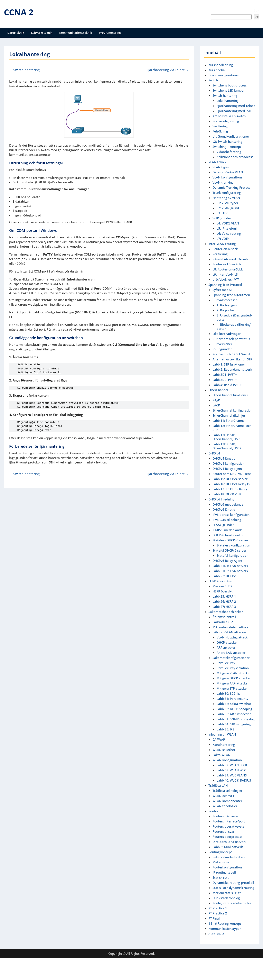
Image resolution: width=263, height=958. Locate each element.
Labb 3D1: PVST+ (225, 374)
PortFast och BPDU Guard (231, 354)
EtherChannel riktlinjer (229, 415)
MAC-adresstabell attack (230, 627)
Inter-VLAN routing (222, 244)
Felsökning (220, 131)
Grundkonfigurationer (224, 75)
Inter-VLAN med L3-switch (231, 259)
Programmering (110, 33)
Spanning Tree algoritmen (231, 295)
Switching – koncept (227, 147)
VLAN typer (221, 167)
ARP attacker (226, 647)
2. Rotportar (225, 310)
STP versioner (222, 344)
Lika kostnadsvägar (227, 334)
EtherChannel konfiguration (232, 410)
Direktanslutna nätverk (229, 842)
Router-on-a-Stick (225, 249)
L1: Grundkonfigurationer (231, 136)
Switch (213, 80)
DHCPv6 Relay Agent (227, 561)
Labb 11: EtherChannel (229, 420)
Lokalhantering (227, 101)
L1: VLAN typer (227, 203)
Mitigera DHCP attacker (234, 678)
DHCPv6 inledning (221, 499)
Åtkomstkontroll (224, 617)
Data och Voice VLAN (228, 172)
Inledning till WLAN (222, 734)
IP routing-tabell (224, 872)
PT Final (214, 918)
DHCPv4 (214, 453)
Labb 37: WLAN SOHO (232, 765)
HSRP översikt (223, 591)
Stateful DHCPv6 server (229, 550)
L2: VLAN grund (228, 208)
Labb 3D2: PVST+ (225, 380)
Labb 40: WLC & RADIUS (234, 780)
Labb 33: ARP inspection (234, 714)
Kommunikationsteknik (75, 33)
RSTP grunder (222, 349)
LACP (216, 405)
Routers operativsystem (230, 826)
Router (213, 811)
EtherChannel (218, 390)
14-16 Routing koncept (224, 923)
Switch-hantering (225, 95)
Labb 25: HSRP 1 (224, 596)
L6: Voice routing (229, 233)
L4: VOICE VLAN (228, 223)
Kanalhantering (224, 745)
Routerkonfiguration (227, 867)
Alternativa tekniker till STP (232, 359)
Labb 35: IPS (225, 729)
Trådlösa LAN (218, 785)
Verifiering (220, 126)
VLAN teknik (217, 162)
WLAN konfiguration (227, 760)
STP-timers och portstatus (231, 339)
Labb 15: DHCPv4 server (230, 479)
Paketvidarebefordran (229, 857)
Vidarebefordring (229, 152)
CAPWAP (219, 739)
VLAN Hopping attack (232, 637)
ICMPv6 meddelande (228, 530)
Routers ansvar (223, 831)
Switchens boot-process (230, 85)
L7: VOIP (223, 239)
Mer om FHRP (222, 586)
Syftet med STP (223, 290)
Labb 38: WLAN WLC (231, 770)
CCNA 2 (18, 12)
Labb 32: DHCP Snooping (234, 709)
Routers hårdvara (225, 816)
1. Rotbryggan (227, 305)
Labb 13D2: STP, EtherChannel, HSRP (227, 446)
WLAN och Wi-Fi (224, 796)
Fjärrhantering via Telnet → (168, 70)
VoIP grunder (222, 218)
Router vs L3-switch (227, 264)
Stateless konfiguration (233, 545)
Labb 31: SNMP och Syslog (235, 719)
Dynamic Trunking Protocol (232, 187)
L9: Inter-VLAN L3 (225, 274)
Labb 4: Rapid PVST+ (227, 385)
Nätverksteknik (41, 33)
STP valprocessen (225, 300)
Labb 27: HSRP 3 (224, 607)
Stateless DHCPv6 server (230, 540)
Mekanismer (222, 862)
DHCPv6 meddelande (228, 504)
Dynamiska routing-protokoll (233, 883)
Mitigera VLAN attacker (234, 673)
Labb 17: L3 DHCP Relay (230, 489)
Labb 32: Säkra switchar (234, 704)
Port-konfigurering (226, 121)
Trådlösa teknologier (227, 791)
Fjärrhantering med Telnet (236, 106)
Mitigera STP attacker (232, 688)
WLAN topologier (225, 806)
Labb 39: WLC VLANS (232, 775)
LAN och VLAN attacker (229, 632)
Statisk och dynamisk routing (233, 888)
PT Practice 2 (217, 913)
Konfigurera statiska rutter (232, 903)
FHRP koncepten (220, 581)
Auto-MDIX (216, 934)
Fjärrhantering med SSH (234, 111)
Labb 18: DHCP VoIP (227, 494)
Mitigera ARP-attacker (233, 683)
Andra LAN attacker (231, 653)
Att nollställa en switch (229, 116)
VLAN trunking (223, 182)
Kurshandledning (220, 65)
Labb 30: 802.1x (228, 693)
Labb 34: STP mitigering (234, 724)
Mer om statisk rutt (227, 893)
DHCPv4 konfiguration (228, 463)
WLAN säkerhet (224, 750)
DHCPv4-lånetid (224, 458)
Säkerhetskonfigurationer (231, 658)
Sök (256, 10)
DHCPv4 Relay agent (227, 469)
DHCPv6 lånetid (224, 509)
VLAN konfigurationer (228, 177)
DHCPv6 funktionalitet (229, 535)
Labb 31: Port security (232, 699)
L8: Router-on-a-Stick (228, 269)
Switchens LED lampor (229, 90)
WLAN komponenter (227, 801)
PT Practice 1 (217, 908)
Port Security (226, 663)
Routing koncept (220, 852)
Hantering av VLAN (226, 198)
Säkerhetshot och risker (225, 612)
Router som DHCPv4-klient (232, 474)
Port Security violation (233, 668)
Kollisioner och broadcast (235, 157)
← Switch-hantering (24, 70)
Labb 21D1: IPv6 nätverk (230, 566)
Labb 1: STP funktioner (229, 364)
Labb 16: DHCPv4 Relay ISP (232, 484)
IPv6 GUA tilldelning (227, 520)
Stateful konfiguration (232, 555)
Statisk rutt (221, 877)
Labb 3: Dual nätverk (228, 847)
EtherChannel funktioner (230, 395)
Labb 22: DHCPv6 (225, 576)
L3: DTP (222, 213)
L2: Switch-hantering (227, 141)
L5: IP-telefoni (227, 228)
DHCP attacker (227, 642)
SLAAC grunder (223, 525)
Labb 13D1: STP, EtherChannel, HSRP (227, 437)
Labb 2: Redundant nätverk (232, 369)
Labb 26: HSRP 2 (224, 601)
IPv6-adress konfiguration (231, 515)
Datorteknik (15, 33)
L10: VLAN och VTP (226, 279)
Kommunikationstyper (224, 929)
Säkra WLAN (222, 755)
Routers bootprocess (227, 837)
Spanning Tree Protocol (225, 285)
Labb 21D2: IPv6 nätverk (230, 571)
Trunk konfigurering (227, 193)
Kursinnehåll (217, 70)
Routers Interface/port (229, 821)
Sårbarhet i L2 (223, 622)
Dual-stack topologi (227, 898)
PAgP (216, 400)
